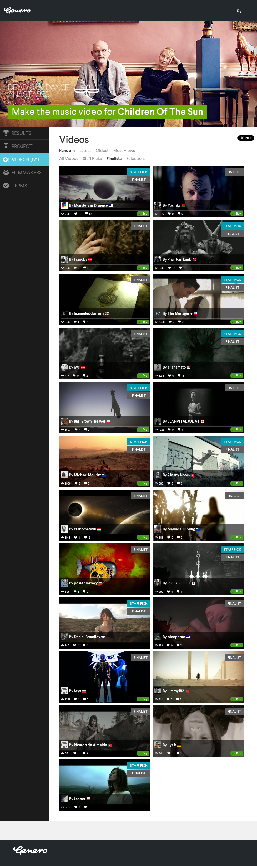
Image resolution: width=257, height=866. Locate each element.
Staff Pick (139, 172)
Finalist (139, 179)
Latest (85, 150)
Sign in (242, 10)
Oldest (102, 150)
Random (67, 150)
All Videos (68, 158)
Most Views (124, 150)
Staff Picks (92, 158)
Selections (135, 158)
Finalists (114, 158)
